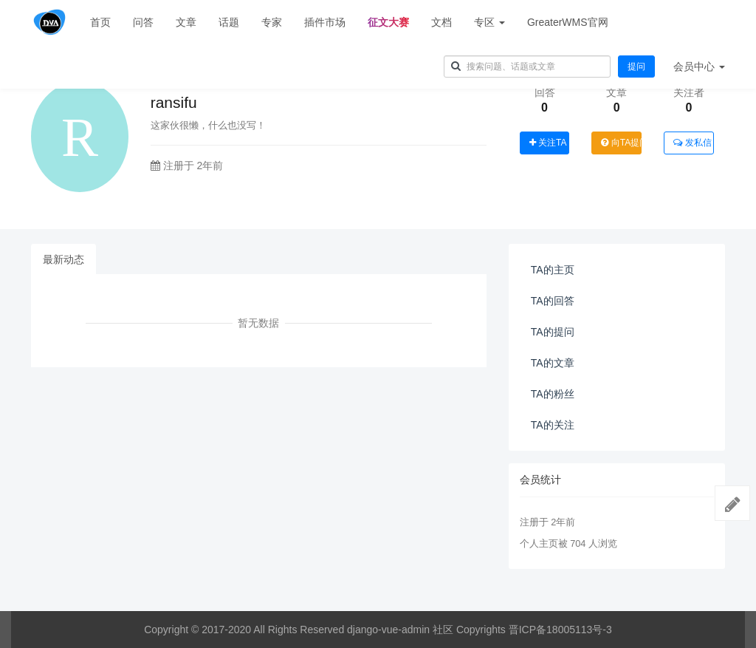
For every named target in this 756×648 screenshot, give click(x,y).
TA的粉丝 (552, 394)
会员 (699, 66)
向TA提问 (621, 142)
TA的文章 (552, 363)
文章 (186, 22)
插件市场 (325, 22)
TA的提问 (552, 332)
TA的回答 (552, 301)
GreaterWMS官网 (567, 22)
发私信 (692, 142)
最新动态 (63, 259)
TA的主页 (552, 270)
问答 (143, 22)
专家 (271, 22)
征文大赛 (388, 22)
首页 (100, 22)
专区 (489, 22)
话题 (229, 22)
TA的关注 (552, 425)
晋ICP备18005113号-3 (560, 629)
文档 (441, 22)
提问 (636, 66)
